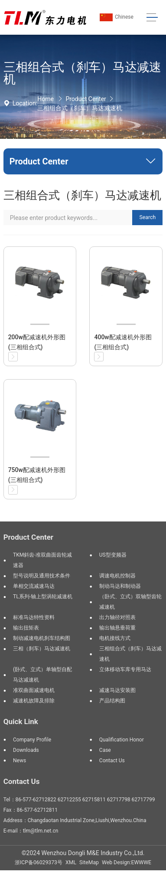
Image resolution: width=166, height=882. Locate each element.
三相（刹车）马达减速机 (41, 649)
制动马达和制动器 (120, 586)
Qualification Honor (121, 740)
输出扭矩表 (26, 628)
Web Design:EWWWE (126, 862)
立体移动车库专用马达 (125, 669)
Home (45, 98)
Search (148, 217)
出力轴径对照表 (117, 617)
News (19, 760)
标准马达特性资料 (34, 617)
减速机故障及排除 (34, 701)
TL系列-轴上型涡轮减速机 (42, 596)
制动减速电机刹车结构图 (41, 638)
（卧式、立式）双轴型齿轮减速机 (130, 601)
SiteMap (89, 862)
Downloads (26, 750)
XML (70, 862)
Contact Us (112, 760)
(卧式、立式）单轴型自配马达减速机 (42, 674)
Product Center (85, 98)
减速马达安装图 (117, 690)
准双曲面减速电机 (34, 690)
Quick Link (20, 721)
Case (105, 750)
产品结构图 (112, 701)
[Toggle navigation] (152, 17)
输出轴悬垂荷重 (117, 628)
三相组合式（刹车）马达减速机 (79, 108)
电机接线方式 (114, 638)
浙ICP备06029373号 (38, 862)
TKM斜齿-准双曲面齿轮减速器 (42, 560)
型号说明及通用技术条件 (41, 576)
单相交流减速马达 (34, 586)
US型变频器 (113, 555)
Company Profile (32, 740)
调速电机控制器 (117, 576)
